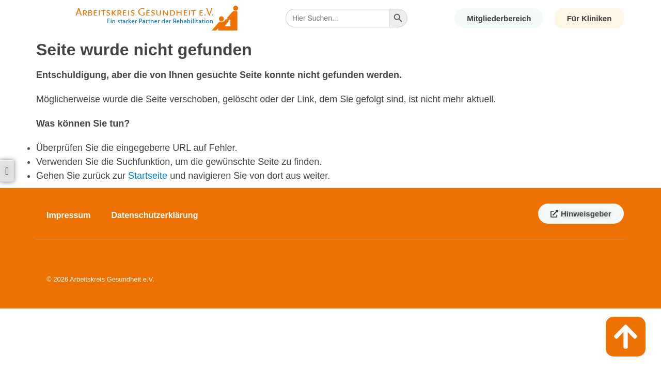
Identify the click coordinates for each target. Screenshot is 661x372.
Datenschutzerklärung (154, 215)
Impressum (68, 215)
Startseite (147, 176)
